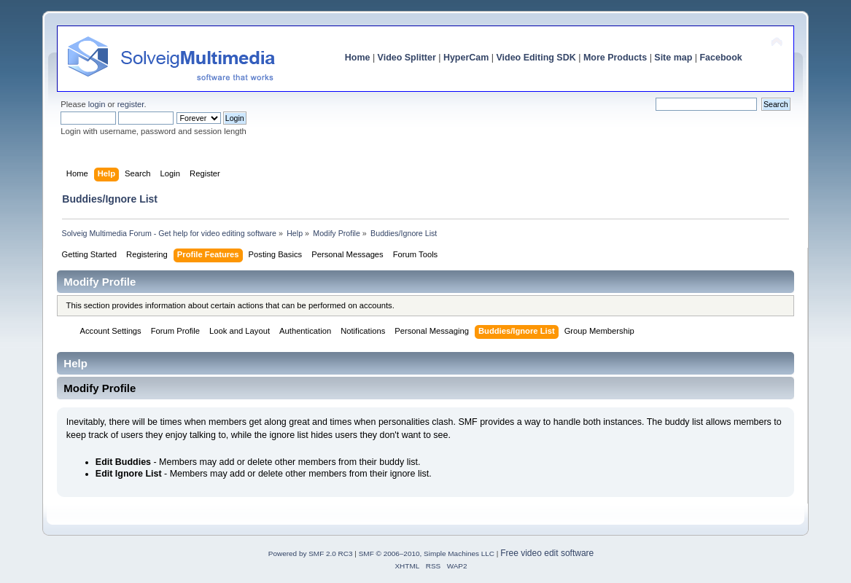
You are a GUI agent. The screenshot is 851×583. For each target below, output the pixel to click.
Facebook (721, 57)
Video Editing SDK (535, 57)
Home (357, 57)
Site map (673, 57)
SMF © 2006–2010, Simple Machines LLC (426, 553)
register (130, 104)
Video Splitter (407, 57)
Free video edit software (547, 553)
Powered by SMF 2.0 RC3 (310, 553)
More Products (615, 57)
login (97, 104)
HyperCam (466, 57)
